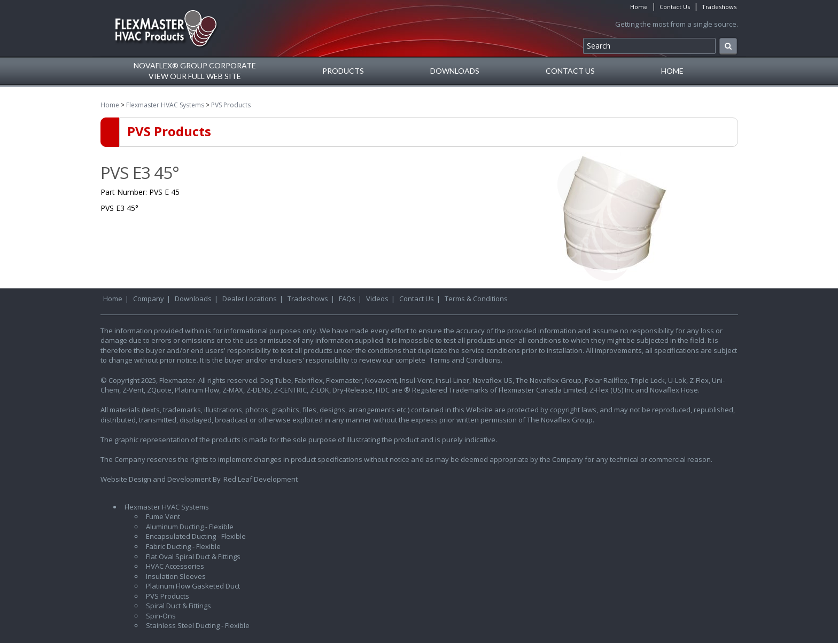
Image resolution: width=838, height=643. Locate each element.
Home (639, 7)
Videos (377, 298)
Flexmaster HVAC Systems (165, 104)
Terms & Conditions (476, 298)
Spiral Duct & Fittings (178, 605)
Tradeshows (719, 7)
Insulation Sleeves (176, 576)
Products (343, 70)
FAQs (347, 298)
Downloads (454, 70)
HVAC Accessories (175, 566)
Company (148, 298)
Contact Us (674, 7)
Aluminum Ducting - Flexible (190, 526)
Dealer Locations (249, 298)
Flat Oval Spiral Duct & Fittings (193, 556)
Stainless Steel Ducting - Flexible (198, 625)
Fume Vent (163, 516)
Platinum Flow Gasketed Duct (193, 586)
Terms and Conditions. (466, 360)
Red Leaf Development (260, 479)
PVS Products (231, 104)
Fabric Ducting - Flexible (183, 546)
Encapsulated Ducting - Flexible (196, 536)
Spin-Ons (161, 616)
